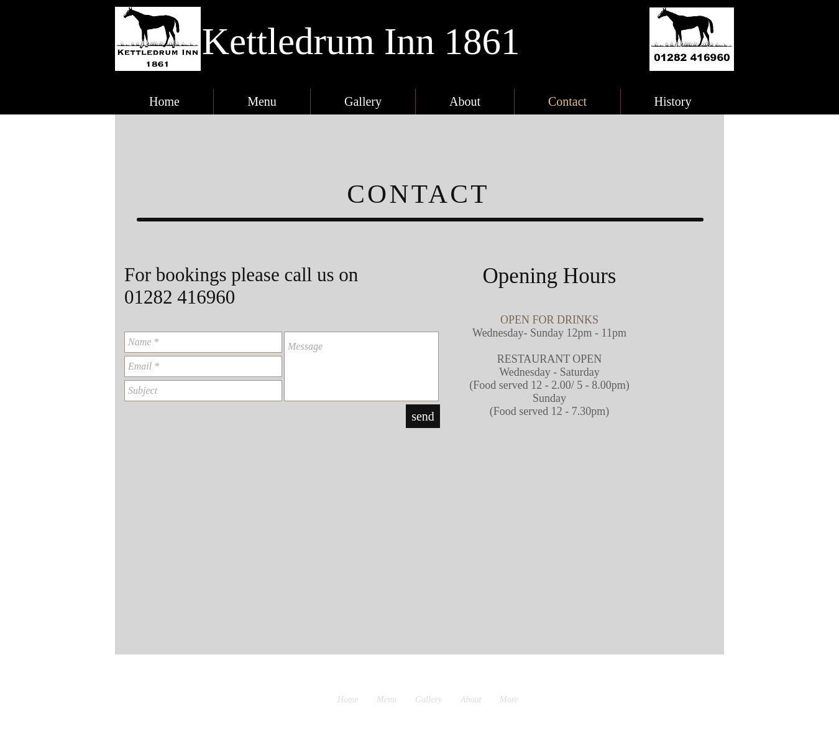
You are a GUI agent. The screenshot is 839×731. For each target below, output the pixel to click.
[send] (423, 416)
